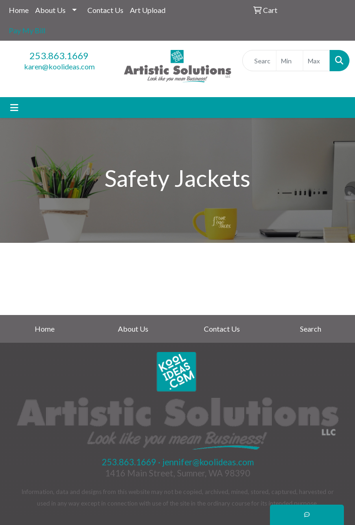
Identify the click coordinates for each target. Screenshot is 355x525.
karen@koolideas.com (59, 66)
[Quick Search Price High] (316, 60)
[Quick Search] (259, 60)
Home (19, 10)
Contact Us (105, 10)
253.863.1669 (59, 55)
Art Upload (147, 10)
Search (310, 328)
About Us (50, 10)
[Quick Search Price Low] (289, 60)
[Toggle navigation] (14, 107)
